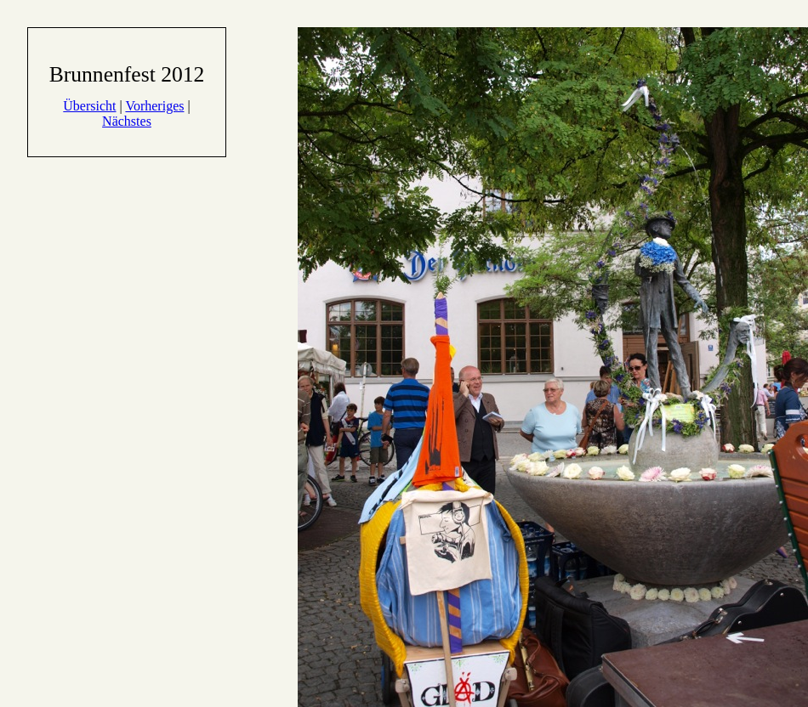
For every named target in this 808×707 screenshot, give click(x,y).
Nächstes (126, 121)
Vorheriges (154, 106)
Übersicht (89, 106)
